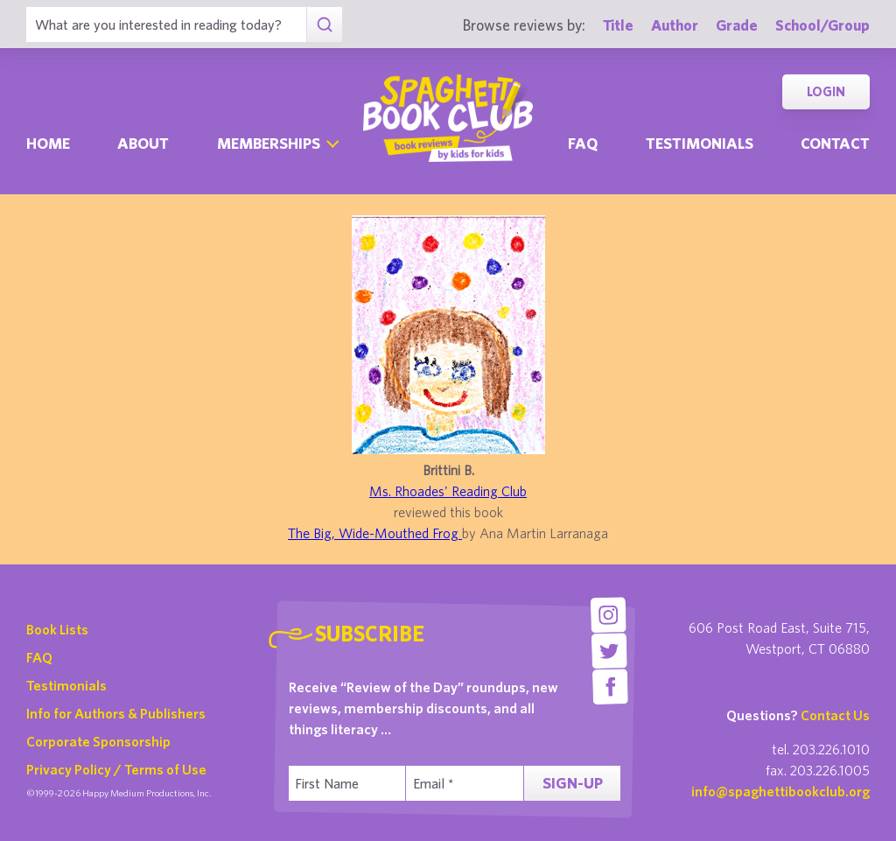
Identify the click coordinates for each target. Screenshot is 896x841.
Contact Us (835, 715)
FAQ (39, 657)
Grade (737, 25)
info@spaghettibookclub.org (780, 791)
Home (48, 143)
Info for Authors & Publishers (116, 713)
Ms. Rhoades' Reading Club (448, 491)
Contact (835, 143)
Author (674, 25)
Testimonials (699, 143)
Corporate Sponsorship (98, 741)
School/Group (822, 25)
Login (826, 91)
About (143, 143)
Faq (583, 143)
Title (618, 25)
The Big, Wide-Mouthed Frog (375, 533)
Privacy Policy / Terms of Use (116, 769)
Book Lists (57, 629)
